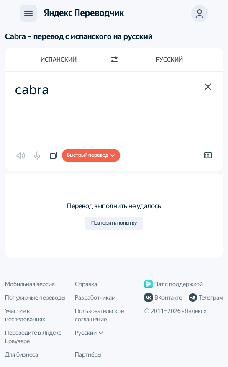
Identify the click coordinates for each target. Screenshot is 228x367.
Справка (86, 284)
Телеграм (206, 297)
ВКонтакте (163, 297)
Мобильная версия (30, 284)
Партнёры (88, 354)
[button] (208, 86)
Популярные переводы (35, 297)
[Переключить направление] (114, 59)
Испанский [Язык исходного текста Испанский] (59, 59)
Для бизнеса (21, 354)
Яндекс (194, 311)
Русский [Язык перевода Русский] (169, 59)
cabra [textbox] (32, 90)
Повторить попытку (114, 223)
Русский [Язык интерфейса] (89, 332)
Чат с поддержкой (173, 284)
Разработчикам (95, 297)
